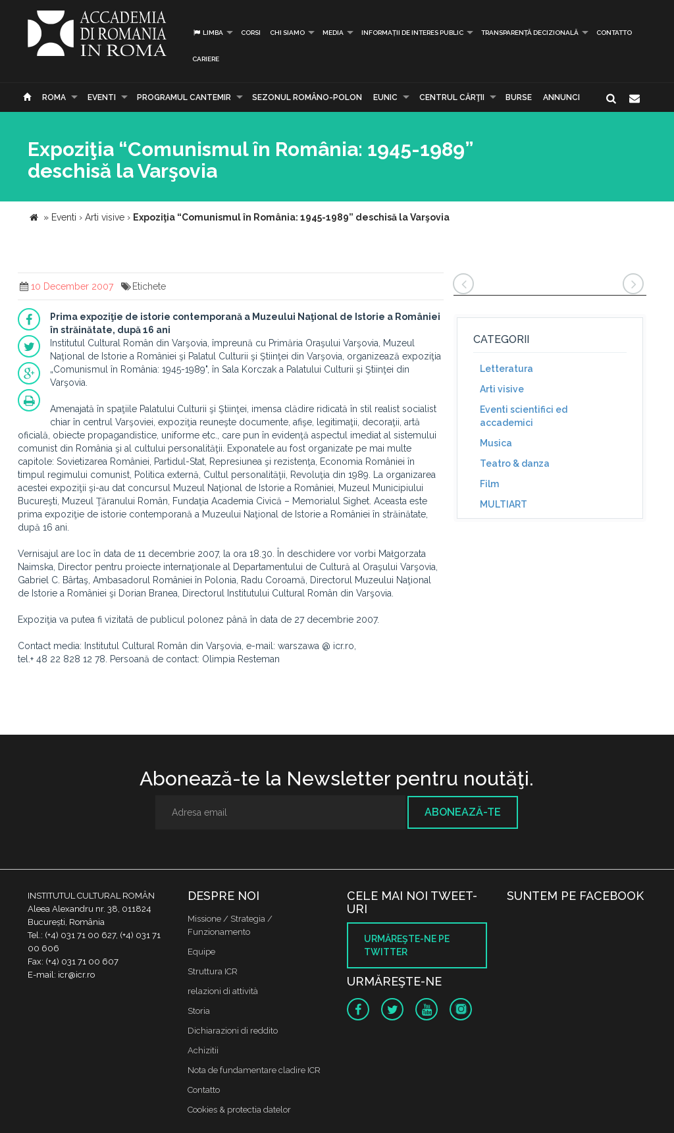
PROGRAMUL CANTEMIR (184, 97)
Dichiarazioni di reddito (233, 1031)
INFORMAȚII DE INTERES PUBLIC (412, 32)
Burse (519, 97)
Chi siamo (287, 32)
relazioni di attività (223, 991)
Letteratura (506, 368)
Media (333, 32)
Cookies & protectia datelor (239, 1110)
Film (489, 484)
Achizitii (203, 1050)
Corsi (251, 32)
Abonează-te (463, 812)
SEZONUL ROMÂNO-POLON (307, 97)
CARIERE (205, 59)
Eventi (102, 97)
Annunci (561, 97)
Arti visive (502, 389)
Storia (199, 1011)
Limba (207, 32)
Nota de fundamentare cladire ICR (254, 1070)
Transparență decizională (530, 32)
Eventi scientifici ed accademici (523, 416)
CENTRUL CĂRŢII (451, 97)
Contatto (614, 32)
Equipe (201, 952)
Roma (54, 97)
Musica (496, 443)
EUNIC (385, 97)
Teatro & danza (515, 463)
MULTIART (503, 504)
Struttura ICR (213, 971)
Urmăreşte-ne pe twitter (407, 945)
